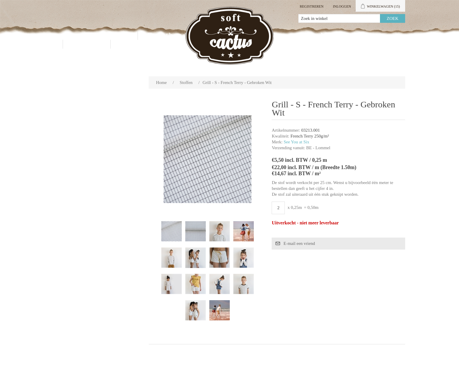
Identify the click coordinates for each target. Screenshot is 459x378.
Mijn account (345, 35)
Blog (128, 44)
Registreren (311, 6)
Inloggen (342, 6)
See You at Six (296, 142)
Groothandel (170, 35)
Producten (109, 35)
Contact (87, 44)
